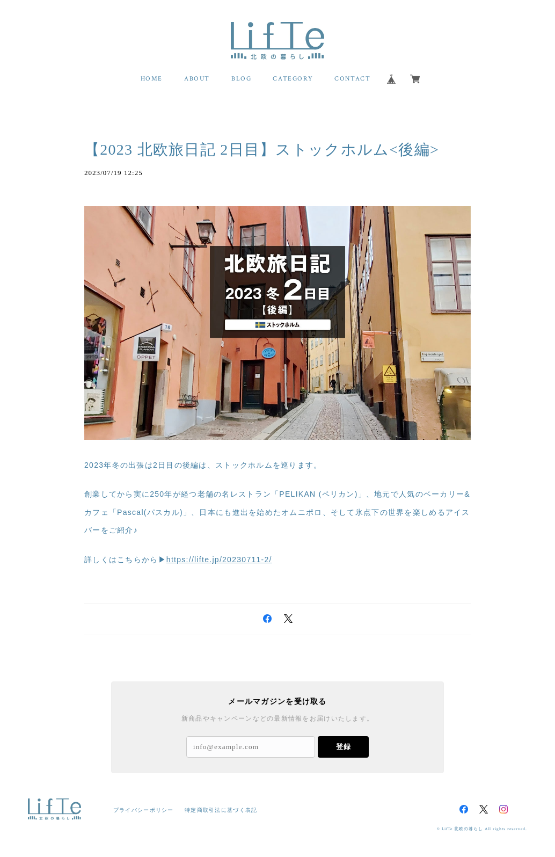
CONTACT (352, 79)
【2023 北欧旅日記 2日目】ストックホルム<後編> (261, 149)
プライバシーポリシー (143, 810)
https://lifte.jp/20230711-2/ (219, 559)
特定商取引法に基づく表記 (221, 810)
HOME (152, 79)
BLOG (241, 79)
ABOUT (197, 79)
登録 (343, 747)
